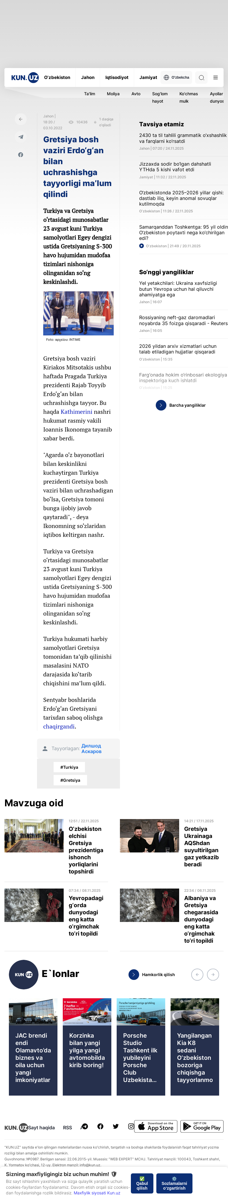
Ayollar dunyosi (217, 97)
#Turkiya (69, 767)
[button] (197, 974)
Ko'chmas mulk (188, 97)
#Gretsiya (70, 780)
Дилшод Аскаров (91, 748)
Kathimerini (76, 412)
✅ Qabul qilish (142, 1183)
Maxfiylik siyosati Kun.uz (97, 1192)
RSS (67, 1127)
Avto (135, 93)
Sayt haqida (41, 1127)
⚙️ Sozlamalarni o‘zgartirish (174, 1183)
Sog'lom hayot (160, 97)
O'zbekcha (176, 77)
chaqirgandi (59, 726)
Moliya (113, 93)
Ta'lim (89, 93)
